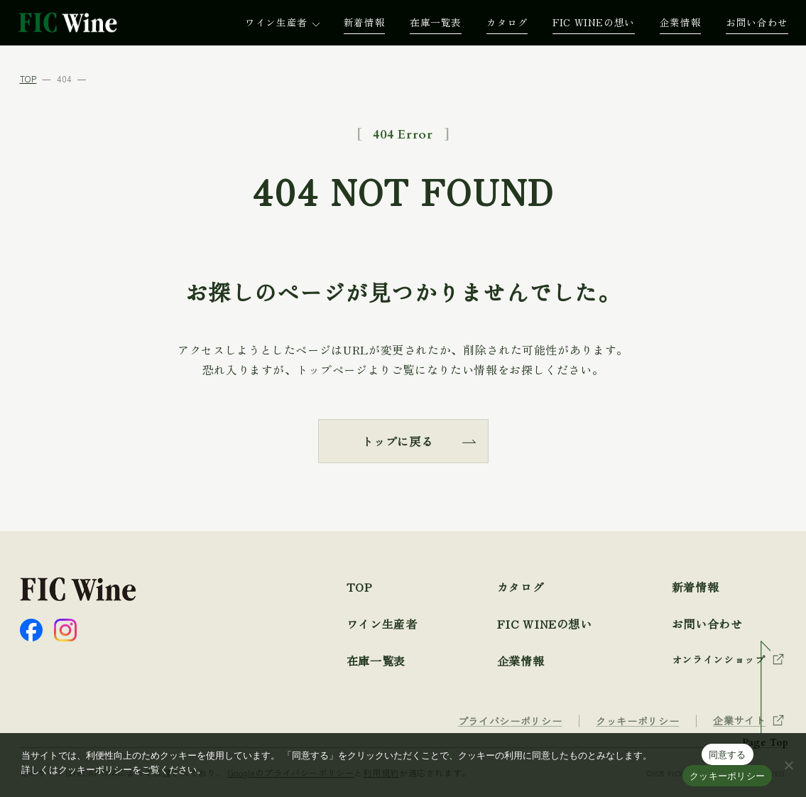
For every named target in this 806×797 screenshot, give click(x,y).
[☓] (788, 765)
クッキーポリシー (727, 776)
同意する (727, 754)
